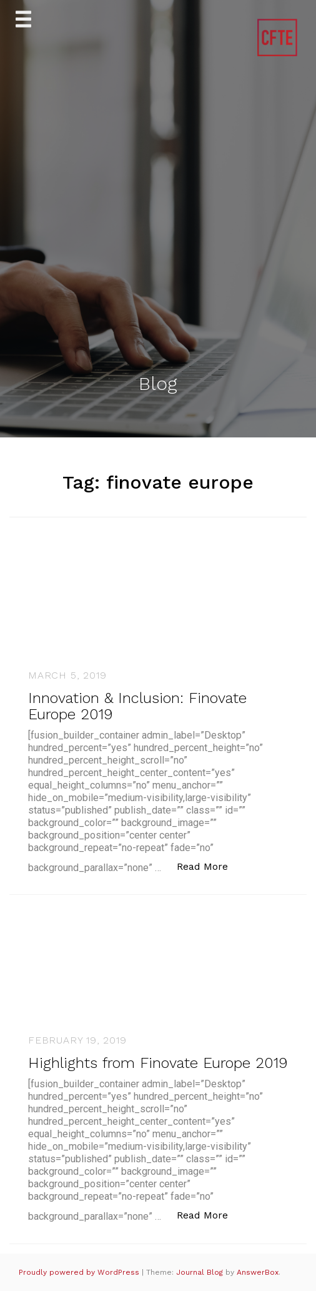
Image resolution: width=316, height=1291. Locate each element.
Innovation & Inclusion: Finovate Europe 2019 (137, 706)
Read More (209, 865)
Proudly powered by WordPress (80, 1272)
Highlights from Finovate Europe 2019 (158, 1063)
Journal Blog (200, 1272)
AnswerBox (258, 1272)
